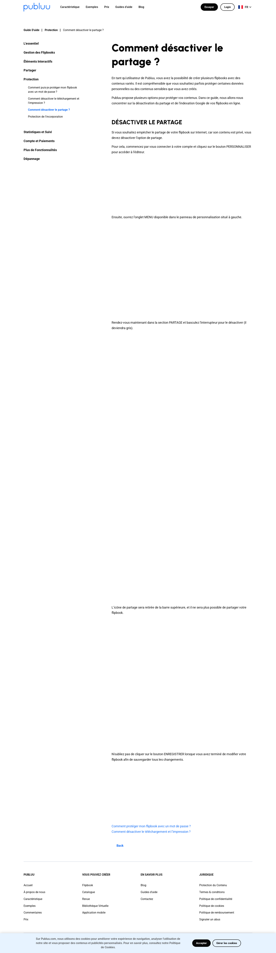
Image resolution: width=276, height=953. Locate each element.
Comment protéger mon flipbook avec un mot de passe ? (151, 826)
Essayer (209, 7)
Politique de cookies (211, 906)
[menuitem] (72, 7)
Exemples (30, 906)
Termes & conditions (212, 892)
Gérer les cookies (226, 943)
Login (227, 7)
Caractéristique (33, 899)
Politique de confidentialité (215, 899)
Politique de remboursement (216, 912)
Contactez (147, 899)
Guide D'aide (31, 30)
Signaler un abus (209, 919)
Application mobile (93, 912)
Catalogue (88, 892)
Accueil (28, 885)
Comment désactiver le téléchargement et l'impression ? (53, 101)
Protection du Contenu (213, 885)
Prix (26, 919)
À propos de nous (34, 892)
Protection (51, 30)
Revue (86, 899)
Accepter (201, 943)
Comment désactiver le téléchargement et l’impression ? (151, 831)
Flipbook (87, 885)
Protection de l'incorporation (45, 116)
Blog (143, 885)
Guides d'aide (149, 892)
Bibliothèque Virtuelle (95, 906)
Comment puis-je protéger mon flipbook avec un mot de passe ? (52, 89)
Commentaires (33, 912)
